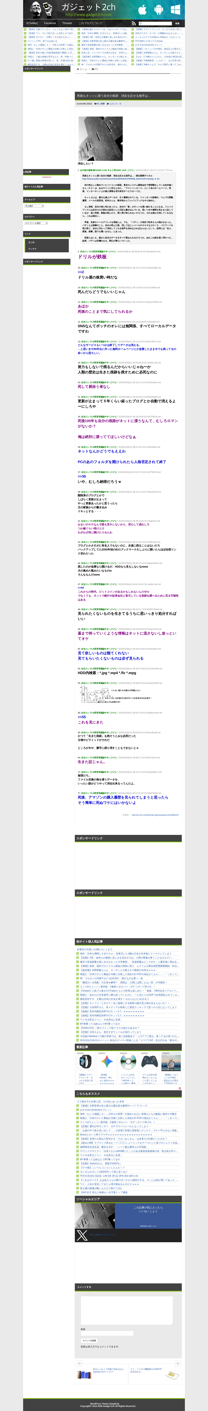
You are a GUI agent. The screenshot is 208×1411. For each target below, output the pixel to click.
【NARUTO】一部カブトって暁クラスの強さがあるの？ (110, 1028)
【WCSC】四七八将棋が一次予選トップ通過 (103, 1192)
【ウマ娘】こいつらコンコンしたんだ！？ (102, 1167)
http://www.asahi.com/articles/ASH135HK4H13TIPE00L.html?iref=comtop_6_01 (120, 179)
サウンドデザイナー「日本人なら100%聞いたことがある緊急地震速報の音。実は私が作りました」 (132, 1151)
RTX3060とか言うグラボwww (149, 41)
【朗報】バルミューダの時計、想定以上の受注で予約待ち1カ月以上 (166, 49)
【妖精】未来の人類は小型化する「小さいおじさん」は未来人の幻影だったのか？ (123, 1138)
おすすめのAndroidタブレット (149, 45)
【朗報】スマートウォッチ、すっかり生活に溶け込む (160, 29)
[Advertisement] (102, 866)
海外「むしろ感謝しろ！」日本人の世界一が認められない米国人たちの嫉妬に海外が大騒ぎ (70, 45)
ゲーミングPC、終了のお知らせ (42, 41)
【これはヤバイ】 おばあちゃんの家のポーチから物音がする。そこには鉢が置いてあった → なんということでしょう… (143, 1180)
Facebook (50, 23)
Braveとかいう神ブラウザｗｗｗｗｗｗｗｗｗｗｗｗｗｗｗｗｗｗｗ (116, 1134)
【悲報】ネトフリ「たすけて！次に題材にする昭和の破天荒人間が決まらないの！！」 (126, 1003)
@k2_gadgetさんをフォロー (103, 1234)
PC (98, 104)
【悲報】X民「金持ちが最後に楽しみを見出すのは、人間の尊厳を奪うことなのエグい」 (122, 37)
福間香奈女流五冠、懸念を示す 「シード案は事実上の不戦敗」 (114, 1147)
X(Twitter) (32, 23)
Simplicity (114, 1404)
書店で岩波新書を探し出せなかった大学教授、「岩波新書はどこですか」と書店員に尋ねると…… (126, 45)
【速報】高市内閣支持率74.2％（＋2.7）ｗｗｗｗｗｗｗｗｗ (112, 1011)
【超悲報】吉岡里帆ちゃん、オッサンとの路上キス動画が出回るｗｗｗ (114, 56)
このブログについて (90, 23)
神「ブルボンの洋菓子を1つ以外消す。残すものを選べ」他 (108, 64)
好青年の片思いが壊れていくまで (94, 949)
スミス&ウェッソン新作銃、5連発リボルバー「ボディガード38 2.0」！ (118, 986)
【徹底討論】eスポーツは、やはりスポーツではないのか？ (108, 29)
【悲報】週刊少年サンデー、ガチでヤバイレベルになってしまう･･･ (116, 1126)
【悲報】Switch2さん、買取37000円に (100, 1163)
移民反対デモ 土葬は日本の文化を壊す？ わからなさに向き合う (58, 64)
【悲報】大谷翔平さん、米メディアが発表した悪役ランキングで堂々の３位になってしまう (128, 1007)
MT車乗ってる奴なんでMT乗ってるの (100, 1024)
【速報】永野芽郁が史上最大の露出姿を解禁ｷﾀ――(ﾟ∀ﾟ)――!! (110, 41)
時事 (103, 104)
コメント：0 (115, 104)
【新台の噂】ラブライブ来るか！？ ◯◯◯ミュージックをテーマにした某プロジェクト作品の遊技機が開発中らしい (141, 1143)
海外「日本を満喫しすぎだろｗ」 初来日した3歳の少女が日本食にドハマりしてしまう (121, 33)
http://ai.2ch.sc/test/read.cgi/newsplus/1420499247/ (155, 815)
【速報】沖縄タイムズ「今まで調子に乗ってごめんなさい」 (163, 64)
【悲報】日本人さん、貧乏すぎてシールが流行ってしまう (110, 1032)
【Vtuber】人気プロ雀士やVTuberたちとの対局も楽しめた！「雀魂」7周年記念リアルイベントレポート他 (136, 990)
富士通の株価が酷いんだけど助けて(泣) (101, 1188)
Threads (67, 23)
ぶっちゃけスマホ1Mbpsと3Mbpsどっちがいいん (158, 37)
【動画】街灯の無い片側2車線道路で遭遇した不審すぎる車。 (56, 52)
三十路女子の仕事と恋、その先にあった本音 (100, 1101)
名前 (83, 1329)
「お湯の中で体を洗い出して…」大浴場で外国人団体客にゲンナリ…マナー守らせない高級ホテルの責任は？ (138, 1130)
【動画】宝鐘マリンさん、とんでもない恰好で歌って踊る (54, 29)
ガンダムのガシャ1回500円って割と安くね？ (104, 1172)
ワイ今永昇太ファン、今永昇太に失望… (101, 1019)
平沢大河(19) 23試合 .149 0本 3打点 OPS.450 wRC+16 (109, 1176)
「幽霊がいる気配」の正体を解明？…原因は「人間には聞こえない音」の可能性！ (123, 982)
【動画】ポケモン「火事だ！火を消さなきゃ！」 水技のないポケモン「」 (62, 37)
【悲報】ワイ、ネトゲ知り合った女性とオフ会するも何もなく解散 (59, 33)
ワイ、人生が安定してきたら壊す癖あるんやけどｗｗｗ (109, 1184)
